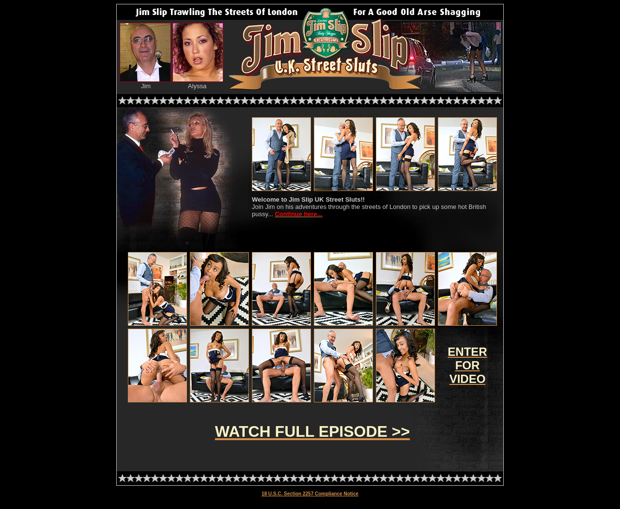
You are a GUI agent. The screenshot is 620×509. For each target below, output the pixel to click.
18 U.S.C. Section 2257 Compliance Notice (310, 493)
